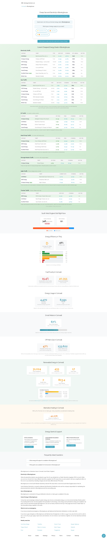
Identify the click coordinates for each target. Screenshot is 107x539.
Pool (22, 530)
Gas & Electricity (43, 34)
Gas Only (53, 30)
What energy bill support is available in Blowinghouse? (43, 460)
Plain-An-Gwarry (41, 527)
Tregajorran (57, 530)
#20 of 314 (37, 401)
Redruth (73, 527)
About (29, 535)
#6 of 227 (45, 401)
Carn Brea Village (25, 524)
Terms (60, 535)
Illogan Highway (75, 524)
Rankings (45, 535)
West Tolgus (57, 527)
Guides (37, 535)
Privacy (53, 535)
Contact (69, 535)
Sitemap (77, 535)
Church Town (57, 524)
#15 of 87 (53, 401)
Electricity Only (42, 30)
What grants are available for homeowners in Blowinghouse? (44, 465)
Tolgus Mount (24, 527)
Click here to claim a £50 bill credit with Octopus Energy (53, 16)
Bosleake (39, 530)
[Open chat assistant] (104, 536)
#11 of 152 (61, 401)
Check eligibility (29, 447)
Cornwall (23, 6)
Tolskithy (39, 524)
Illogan (72, 530)
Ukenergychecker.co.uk (28, 3)
